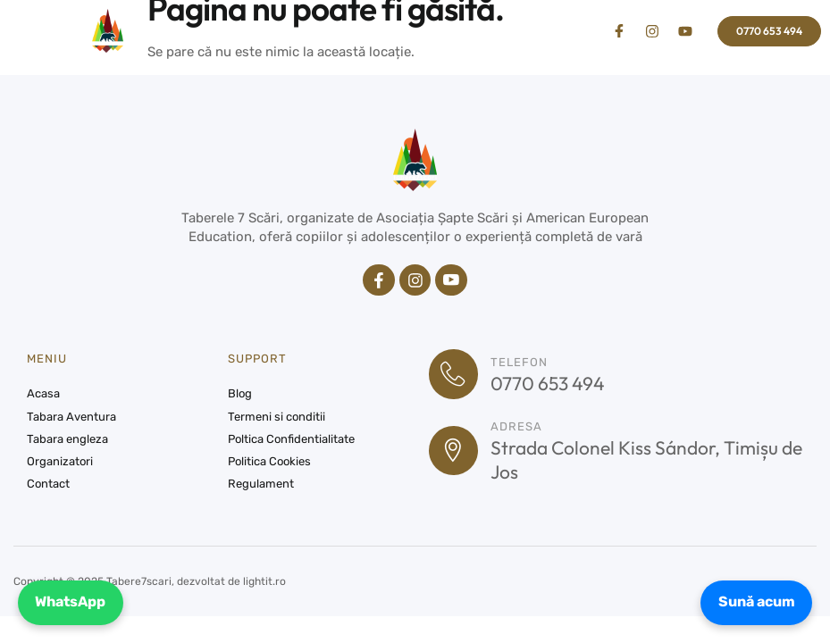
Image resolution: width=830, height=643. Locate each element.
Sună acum (755, 601)
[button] (45, 31)
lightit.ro (264, 582)
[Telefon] (454, 375)
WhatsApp (71, 601)
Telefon (520, 363)
